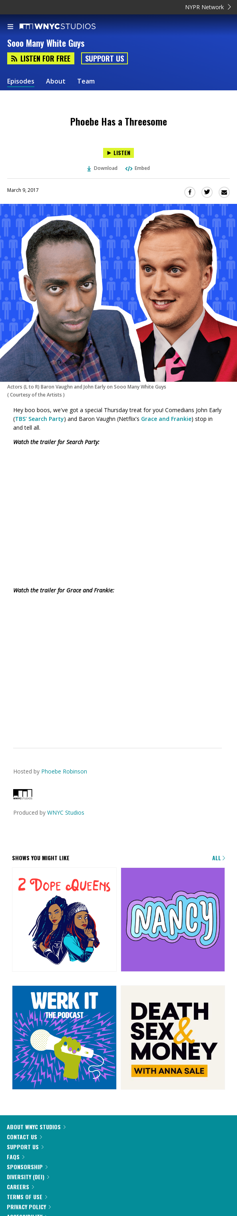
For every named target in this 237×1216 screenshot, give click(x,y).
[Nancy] (173, 920)
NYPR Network (208, 7)
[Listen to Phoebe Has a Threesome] (118, 153)
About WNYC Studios (36, 1126)
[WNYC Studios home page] (68, 26)
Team (86, 81)
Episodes (20, 81)
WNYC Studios (65, 812)
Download (102, 168)
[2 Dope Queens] (64, 920)
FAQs (15, 1156)
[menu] (10, 27)
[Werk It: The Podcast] (64, 1038)
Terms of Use (27, 1196)
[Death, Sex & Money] (173, 1038)
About (56, 81)
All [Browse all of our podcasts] (218, 857)
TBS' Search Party (39, 419)
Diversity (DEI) (28, 1176)
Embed (137, 168)
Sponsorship (27, 1166)
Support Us (104, 58)
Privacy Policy (29, 1206)
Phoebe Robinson (64, 771)
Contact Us (24, 1136)
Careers (20, 1186)
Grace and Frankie (166, 419)
